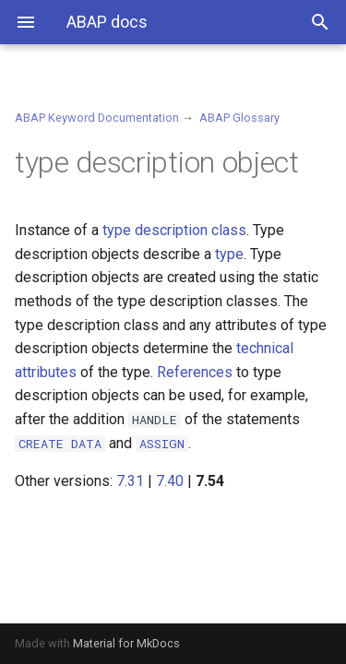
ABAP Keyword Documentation (97, 118)
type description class (174, 230)
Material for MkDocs (126, 643)
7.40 (170, 481)
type (229, 254)
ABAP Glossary (239, 118)
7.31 (130, 481)
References (195, 372)
